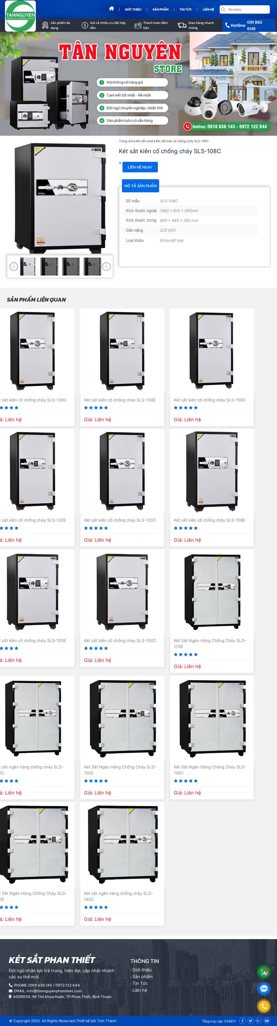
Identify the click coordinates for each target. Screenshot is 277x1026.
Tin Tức (186, 9)
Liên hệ (208, 9)
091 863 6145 (254, 25)
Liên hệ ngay (140, 167)
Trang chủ (126, 141)
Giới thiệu (133, 9)
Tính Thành (106, 1021)
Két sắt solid (144, 141)
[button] (106, 266)
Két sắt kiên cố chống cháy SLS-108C (182, 141)
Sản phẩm (161, 9)
